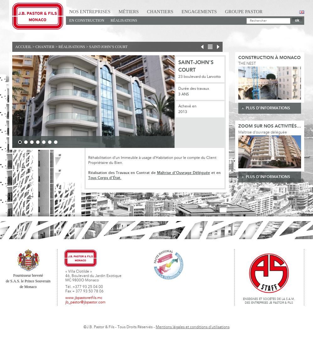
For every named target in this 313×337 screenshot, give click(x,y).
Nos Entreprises (90, 11)
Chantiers (160, 11)
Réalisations (124, 20)
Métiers (129, 11)
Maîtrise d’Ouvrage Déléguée (183, 173)
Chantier (45, 47)
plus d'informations (268, 108)
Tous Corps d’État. (104, 178)
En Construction (87, 20)
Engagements (199, 11)
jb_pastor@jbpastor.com (85, 302)
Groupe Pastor (244, 11)
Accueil (23, 47)
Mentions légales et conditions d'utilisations (192, 327)
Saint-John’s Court (108, 47)
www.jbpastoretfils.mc (83, 298)
